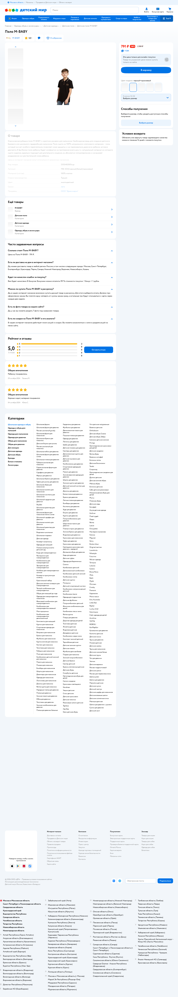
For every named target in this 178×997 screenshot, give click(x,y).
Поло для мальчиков (44, 654)
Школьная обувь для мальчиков (44, 486)
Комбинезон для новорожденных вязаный (46, 607)
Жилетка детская (69, 627)
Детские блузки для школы (46, 444)
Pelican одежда (95, 560)
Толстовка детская (70, 624)
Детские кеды (94, 504)
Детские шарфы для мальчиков (101, 692)
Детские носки (95, 637)
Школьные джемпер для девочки (45, 509)
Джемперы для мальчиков (46, 674)
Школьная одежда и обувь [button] (19, 424)
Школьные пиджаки (44, 536)
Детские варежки (96, 664)
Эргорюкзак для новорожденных (42, 567)
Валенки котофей (96, 457)
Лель (91, 575)
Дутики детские (95, 478)
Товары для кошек (148, 835)
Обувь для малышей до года (46, 594)
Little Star (93, 603)
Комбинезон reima (70, 577)
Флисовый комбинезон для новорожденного (46, 602)
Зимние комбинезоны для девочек (46, 706)
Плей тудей (93, 516)
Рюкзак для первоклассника (100, 674)
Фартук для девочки (44, 476)
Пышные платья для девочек (73, 436)
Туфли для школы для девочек (47, 482)
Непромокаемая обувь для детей (99, 494)
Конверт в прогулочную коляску (45, 576)
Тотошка (92, 563)
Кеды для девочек (69, 555)
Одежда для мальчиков (44, 678)
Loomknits (93, 550)
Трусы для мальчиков (97, 649)
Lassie (91, 526)
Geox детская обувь (70, 712)
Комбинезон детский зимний (74, 574)
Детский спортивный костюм (74, 586)
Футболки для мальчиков (46, 639)
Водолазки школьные (44, 532)
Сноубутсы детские (70, 673)
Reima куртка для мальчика (46, 687)
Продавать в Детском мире (57, 838)
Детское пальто (69, 648)
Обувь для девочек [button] (16, 444)
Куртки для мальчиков (44, 625)
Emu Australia (94, 600)
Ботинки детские (96, 487)
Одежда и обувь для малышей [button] (16, 429)
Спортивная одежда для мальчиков (45, 628)
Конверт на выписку (44, 542)
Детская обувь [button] (14, 454)
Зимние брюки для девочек (73, 532)
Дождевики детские (70, 633)
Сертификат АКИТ (54, 858)
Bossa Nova (93, 572)
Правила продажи (54, 844)
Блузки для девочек (70, 513)
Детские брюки (69, 661)
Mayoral (92, 538)
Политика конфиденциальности (59, 850)
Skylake (39, 505)
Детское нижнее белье (98, 652)
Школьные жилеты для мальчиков (45, 491)
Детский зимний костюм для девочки (74, 487)
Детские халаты (95, 646)
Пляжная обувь (95, 501)
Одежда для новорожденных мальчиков (47, 597)
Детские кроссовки (70, 697)
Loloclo (92, 566)
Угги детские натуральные (99, 424)
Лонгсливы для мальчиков (46, 681)
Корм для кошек (148, 838)
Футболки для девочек (71, 428)
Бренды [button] (11, 458)
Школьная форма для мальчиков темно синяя (45, 514)
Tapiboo (66, 706)
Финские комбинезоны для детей (73, 607)
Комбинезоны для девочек (73, 464)
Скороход (93, 469)
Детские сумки (95, 686)
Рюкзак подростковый (98, 668)
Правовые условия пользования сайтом (37, 879)
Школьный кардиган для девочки (45, 501)
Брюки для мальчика (44, 636)
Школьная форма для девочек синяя (47, 456)
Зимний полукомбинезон (73, 658)
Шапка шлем (94, 677)
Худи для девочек (69, 510)
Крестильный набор (44, 581)
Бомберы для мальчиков (45, 668)
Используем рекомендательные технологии (21, 882)
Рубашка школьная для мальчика (44, 464)
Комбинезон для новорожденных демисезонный (42, 616)
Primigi (92, 443)
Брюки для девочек (70, 497)
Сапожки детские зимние (99, 440)
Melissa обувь (94, 484)
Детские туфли (68, 558)
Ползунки (67, 583)
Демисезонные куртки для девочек (73, 455)
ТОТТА (92, 621)
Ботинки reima (95, 460)
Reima (91, 523)
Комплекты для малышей (45, 621)
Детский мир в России (13, 884)
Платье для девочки (43, 693)
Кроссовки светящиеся (72, 684)
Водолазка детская (70, 630)
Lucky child (93, 609)
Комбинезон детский (71, 568)
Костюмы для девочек (71, 507)
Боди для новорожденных (46, 553)
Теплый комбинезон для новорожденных (45, 589)
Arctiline (92, 618)
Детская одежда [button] (15, 451)
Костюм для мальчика (44, 645)
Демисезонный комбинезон (74, 571)
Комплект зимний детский (73, 639)
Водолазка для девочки (71, 535)
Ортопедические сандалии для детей (101, 473)
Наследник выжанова (97, 532)
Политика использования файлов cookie (59, 854)
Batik (91, 578)
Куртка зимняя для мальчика (46, 642)
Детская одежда (50, 26)
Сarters (92, 569)
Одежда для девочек (70, 439)
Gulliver (92, 513)
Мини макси (94, 597)
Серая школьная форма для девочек (46, 468)
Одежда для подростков (72, 597)
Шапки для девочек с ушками (100, 705)
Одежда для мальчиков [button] (18, 434)
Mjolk (91, 581)
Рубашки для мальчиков (45, 651)
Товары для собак (148, 841)
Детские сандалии (96, 451)
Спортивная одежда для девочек (72, 468)
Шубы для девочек (70, 445)
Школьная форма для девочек (47, 428)
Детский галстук (95, 689)
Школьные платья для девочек (47, 460)
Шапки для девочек (96, 680)
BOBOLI (92, 624)
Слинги (65, 565)
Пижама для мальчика (44, 665)
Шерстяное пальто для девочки (71, 525)
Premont (92, 590)
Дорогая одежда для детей (73, 621)
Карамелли (93, 594)
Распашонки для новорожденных (42, 557)
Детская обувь (68, 670)
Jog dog (66, 709)
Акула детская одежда (97, 510)
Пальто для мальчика (44, 662)
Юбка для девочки (43, 699)
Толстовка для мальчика (45, 648)
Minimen (92, 584)
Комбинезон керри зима (72, 636)
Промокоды (51, 847)
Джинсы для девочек (71, 491)
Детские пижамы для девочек (74, 448)
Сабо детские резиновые (99, 490)
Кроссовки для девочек (72, 544)
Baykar (91, 606)
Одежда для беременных (72, 561)
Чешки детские (68, 690)
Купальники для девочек (98, 631)
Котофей (92, 507)
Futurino (92, 556)
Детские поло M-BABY (87, 26)
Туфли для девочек (70, 541)
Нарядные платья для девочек (47, 690)
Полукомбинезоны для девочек (71, 520)
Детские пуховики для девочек (71, 460)
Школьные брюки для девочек (48, 479)
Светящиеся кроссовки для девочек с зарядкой (73, 548)
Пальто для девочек (70, 472)
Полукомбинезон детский (73, 603)
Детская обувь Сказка (97, 434)
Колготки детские (96, 634)
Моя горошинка (42, 611)
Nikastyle (93, 553)
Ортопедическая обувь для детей (73, 677)
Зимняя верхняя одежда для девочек (73, 476)
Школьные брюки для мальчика (44, 439)
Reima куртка (68, 615)
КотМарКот (93, 627)
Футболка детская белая (72, 652)
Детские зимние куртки (72, 645)
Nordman (66, 687)
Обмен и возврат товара (56, 841)
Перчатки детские (96, 683)
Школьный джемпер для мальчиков (45, 528)
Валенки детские (95, 428)
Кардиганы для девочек (71, 424)
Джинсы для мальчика (44, 684)
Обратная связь (53, 861)
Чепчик (92, 661)
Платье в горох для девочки (73, 529)
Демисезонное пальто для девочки (73, 431)
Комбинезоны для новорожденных (43, 562)
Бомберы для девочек (71, 503)
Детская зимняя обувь (97, 481)
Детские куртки (69, 580)
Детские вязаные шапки (98, 695)
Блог (112, 853)
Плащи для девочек (70, 618)
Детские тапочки (69, 700)
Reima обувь (94, 454)
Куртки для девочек (70, 516)
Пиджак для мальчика (71, 655)
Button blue (94, 544)
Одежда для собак (148, 847)
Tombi (91, 466)
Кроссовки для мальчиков (73, 538)
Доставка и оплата (54, 835)
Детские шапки (95, 671)
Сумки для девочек (96, 708)
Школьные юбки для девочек (47, 452)
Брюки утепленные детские (73, 667)
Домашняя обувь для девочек (74, 552)
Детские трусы (95, 655)
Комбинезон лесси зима (72, 611)
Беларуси (36, 884)
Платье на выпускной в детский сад (45, 549)
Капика (92, 535)
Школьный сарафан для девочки (45, 518)
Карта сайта (51, 864)
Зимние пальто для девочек (46, 696)
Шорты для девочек (70, 480)
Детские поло (68, 26)
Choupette (93, 529)
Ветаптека (145, 850)
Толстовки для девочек (45, 702)
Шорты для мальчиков (44, 671)
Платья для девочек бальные (47, 710)
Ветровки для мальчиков (45, 633)
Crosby (92, 587)
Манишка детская (96, 702)
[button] (166, 18)
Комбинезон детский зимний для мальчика (47, 658)
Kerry (91, 541)
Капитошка (93, 612)
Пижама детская (95, 643)
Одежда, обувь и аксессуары (26, 26)
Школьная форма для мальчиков (44, 435)
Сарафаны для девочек (44, 473)
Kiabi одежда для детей (98, 615)
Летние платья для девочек (73, 500)
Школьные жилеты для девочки (45, 523)
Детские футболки (70, 600)
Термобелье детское (70, 642)
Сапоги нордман (69, 681)
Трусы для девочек (96, 640)
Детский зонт (94, 711)
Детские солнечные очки (99, 698)
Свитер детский (69, 664)
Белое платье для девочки (72, 494)
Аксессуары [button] (13, 465)
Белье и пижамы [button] (15, 461)
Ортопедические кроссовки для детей (100, 447)
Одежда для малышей (44, 545)
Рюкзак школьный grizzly (45, 431)
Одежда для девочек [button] (17, 437)
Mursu (91, 498)
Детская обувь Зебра (97, 437)
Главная (8, 26)
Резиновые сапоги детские (73, 703)
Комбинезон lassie (70, 594)
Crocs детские (68, 693)
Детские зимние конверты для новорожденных (48, 584)
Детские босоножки (97, 463)
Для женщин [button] (13, 448)
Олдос (91, 519)
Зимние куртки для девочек (73, 483)
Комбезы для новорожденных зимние (47, 572)
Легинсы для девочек (71, 442)
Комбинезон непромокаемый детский (74, 590)
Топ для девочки (95, 658)
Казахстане (27, 884)
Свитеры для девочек (71, 451)
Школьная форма (42, 424)
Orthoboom (93, 431)
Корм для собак (147, 844)
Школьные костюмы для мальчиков (45, 496)
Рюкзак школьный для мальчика (44, 448)
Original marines (95, 547)
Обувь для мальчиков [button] (17, 441)
